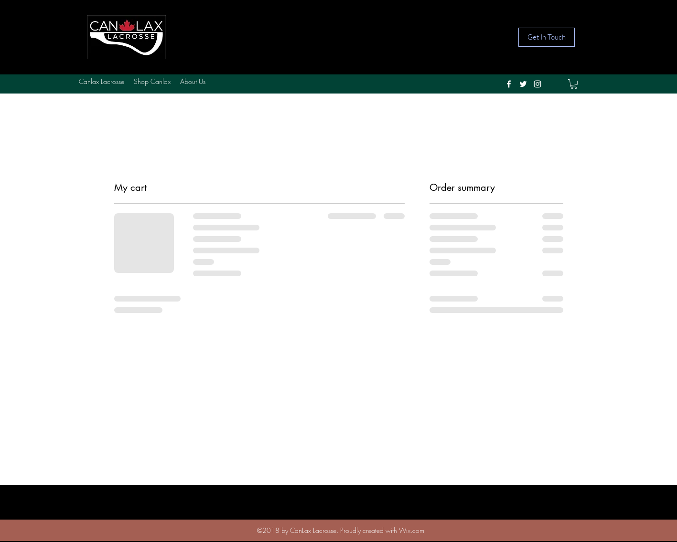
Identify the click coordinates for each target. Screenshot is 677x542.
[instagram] (537, 84)
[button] (574, 84)
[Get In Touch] (546, 37)
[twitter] (523, 84)
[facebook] (509, 84)
